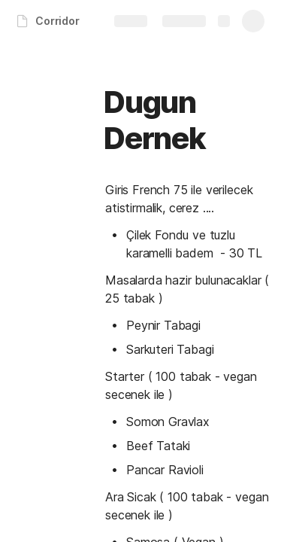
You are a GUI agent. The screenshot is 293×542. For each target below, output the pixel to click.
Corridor (57, 20)
